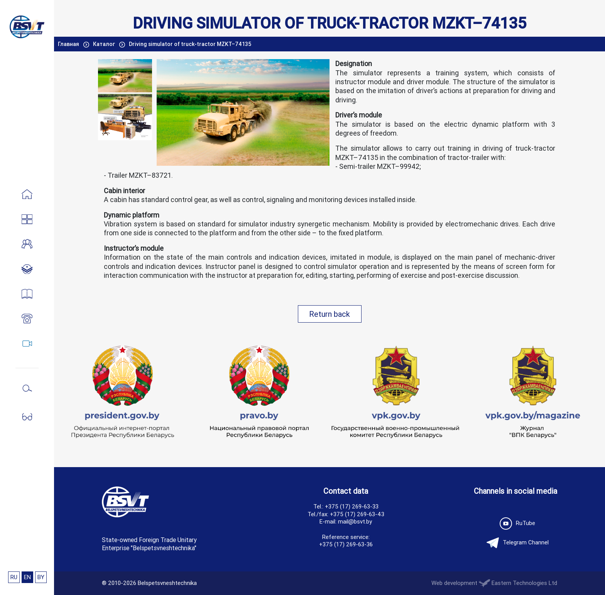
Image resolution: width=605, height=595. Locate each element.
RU (13, 577)
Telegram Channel (516, 543)
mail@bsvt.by (355, 521)
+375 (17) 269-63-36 (346, 544)
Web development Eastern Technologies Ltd (494, 582)
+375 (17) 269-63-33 (352, 506)
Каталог (104, 44)
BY (40, 577)
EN (27, 577)
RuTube (515, 523)
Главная (69, 44)
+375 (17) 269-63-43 (357, 514)
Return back (329, 314)
